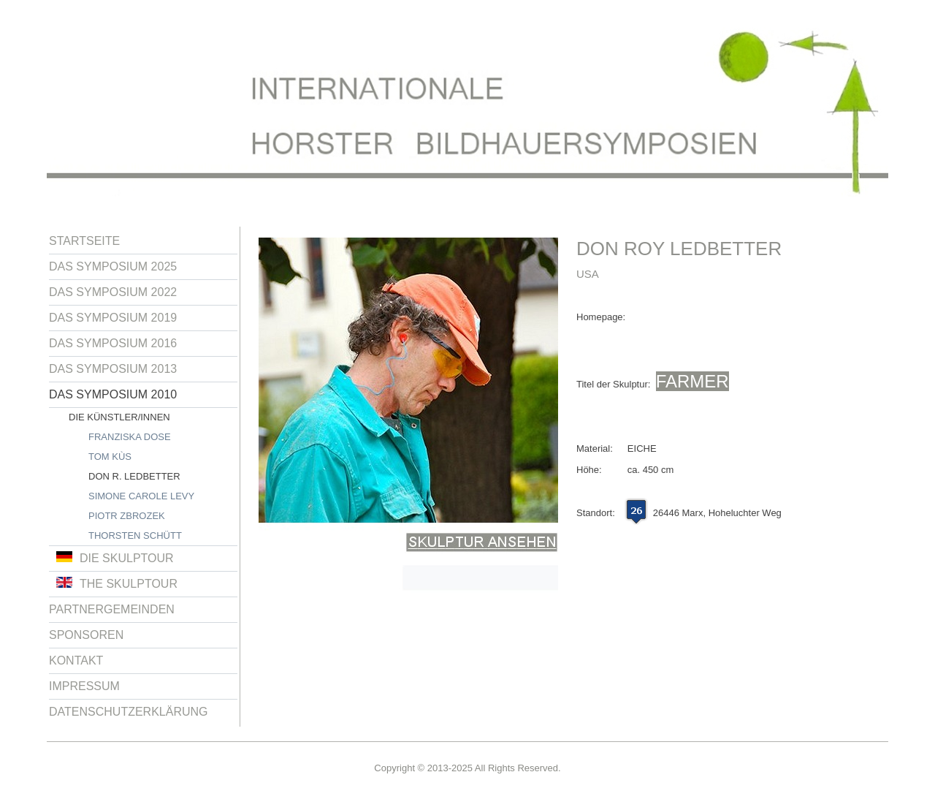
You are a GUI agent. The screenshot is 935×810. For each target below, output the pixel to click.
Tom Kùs (109, 456)
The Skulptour (117, 583)
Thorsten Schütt (135, 535)
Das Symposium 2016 (113, 343)
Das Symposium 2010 (113, 394)
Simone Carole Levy (141, 496)
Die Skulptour (115, 557)
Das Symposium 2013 (113, 369)
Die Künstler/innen (119, 417)
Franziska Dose (129, 436)
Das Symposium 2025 (113, 266)
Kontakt (76, 660)
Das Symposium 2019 (113, 317)
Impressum (84, 686)
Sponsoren (86, 635)
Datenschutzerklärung (128, 711)
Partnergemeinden (112, 609)
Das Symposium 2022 (113, 292)
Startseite (84, 241)
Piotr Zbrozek (126, 515)
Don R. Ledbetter (134, 476)
